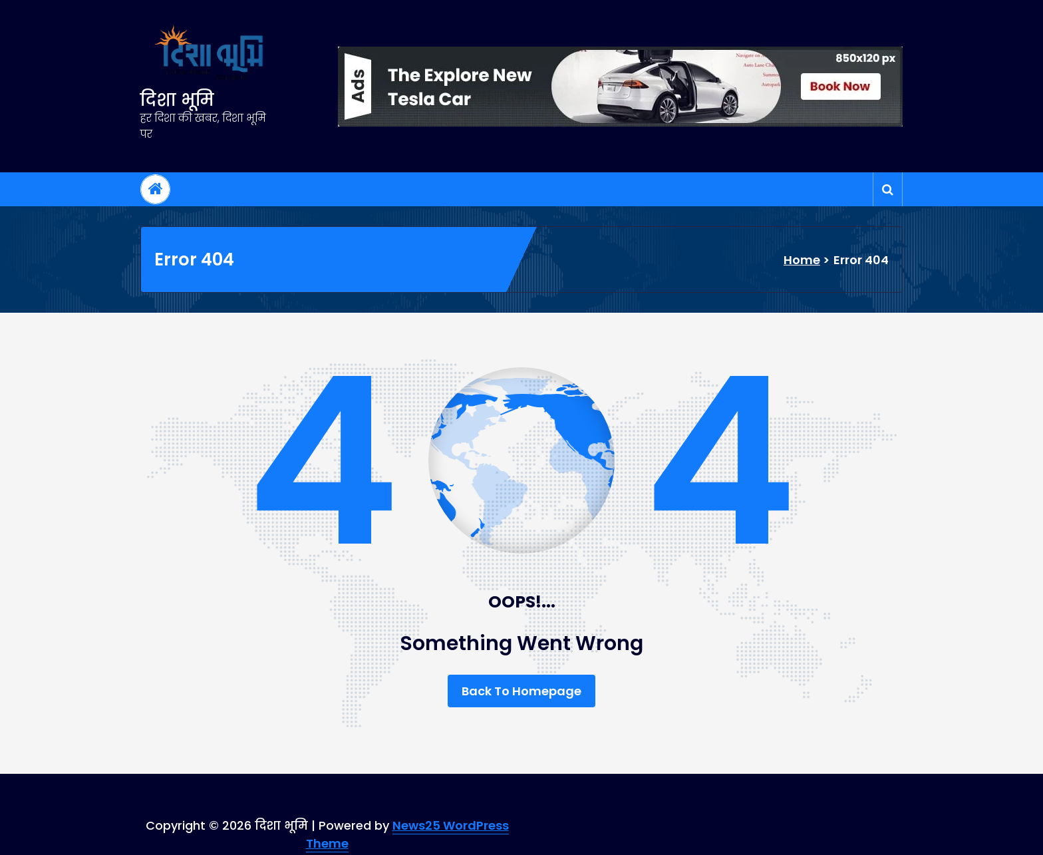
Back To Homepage (521, 691)
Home (802, 260)
